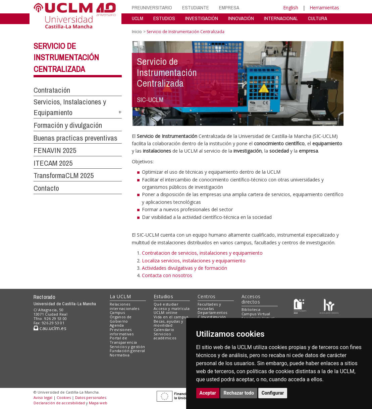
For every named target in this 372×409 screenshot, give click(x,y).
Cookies (64, 397)
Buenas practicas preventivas (75, 138)
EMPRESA (229, 7)
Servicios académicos (165, 336)
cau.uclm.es (50, 328)
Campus (117, 312)
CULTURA (317, 18)
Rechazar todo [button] (239, 393)
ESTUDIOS (164, 18)
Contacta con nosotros (167, 275)
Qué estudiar (166, 304)
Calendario (164, 329)
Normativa (119, 354)
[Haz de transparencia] (300, 305)
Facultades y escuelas (209, 306)
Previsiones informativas (122, 331)
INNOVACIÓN (241, 18)
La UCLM (120, 296)
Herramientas (324, 7)
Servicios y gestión (127, 346)
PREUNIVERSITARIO (152, 7)
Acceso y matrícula (172, 308)
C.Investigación (212, 316)
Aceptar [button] (208, 393)
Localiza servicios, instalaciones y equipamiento (194, 260)
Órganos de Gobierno (120, 319)
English (290, 7)
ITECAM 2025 (53, 163)
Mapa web (98, 402)
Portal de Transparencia (123, 340)
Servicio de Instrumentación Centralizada (66, 57)
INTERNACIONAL (281, 18)
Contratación (52, 90)
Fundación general (127, 350)
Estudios (163, 296)
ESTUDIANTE (195, 7)
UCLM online (166, 312)
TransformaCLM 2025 (64, 175)
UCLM (137, 18)
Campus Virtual (256, 313)
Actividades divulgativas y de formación (184, 268)
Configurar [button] (273, 393)
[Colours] (329, 305)
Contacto (46, 188)
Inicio (137, 31)
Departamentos (212, 312)
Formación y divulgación (68, 125)
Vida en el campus (171, 316)
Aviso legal (43, 397)
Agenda (117, 325)
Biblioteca (251, 309)
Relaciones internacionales (124, 306)
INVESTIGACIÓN (201, 18)
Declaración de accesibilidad (59, 402)
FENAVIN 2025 (55, 150)
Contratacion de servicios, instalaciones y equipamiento (202, 253)
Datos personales (90, 397)
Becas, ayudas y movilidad (168, 323)
